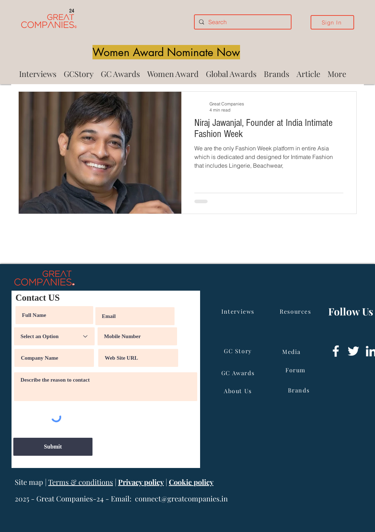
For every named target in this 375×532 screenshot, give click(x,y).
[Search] (242, 22)
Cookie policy (191, 482)
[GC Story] (238, 351)
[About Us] (238, 390)
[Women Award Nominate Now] (166, 52)
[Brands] (299, 390)
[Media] (292, 351)
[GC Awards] (238, 372)
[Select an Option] (54, 336)
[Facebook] (335, 351)
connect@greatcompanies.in (181, 498)
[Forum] (296, 370)
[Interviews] (238, 311)
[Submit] (52, 447)
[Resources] (296, 311)
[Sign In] (332, 22)
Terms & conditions (80, 482)
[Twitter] (353, 351)
